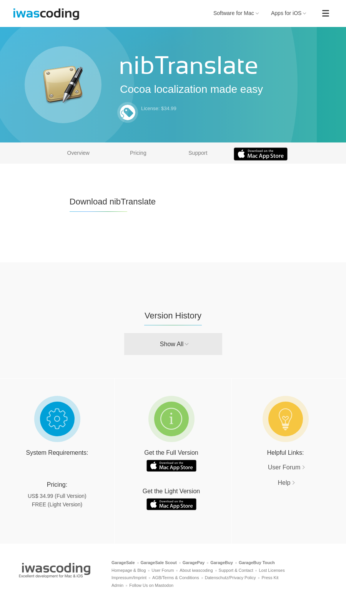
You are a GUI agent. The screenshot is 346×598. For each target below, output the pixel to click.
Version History (173, 315)
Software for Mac (236, 13)
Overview (78, 153)
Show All (171, 344)
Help (284, 482)
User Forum (284, 467)
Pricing (138, 153)
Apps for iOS (288, 13)
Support (197, 153)
